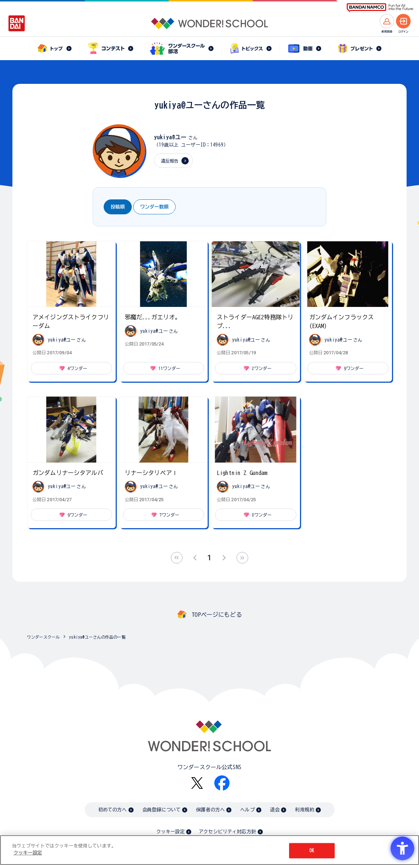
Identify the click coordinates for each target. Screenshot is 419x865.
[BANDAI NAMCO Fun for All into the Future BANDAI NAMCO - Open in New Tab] (380, 7)
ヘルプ (247, 809)
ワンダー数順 (154, 206)
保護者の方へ (210, 809)
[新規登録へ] (387, 21)
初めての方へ (112, 809)
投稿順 (118, 206)
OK (311, 850)
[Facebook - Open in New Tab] (222, 783)
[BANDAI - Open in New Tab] (16, 23)
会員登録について (161, 809)
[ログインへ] (403, 21)
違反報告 (170, 161)
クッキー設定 (170, 831)
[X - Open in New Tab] (197, 783)
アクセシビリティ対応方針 (227, 831)
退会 (275, 809)
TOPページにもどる (217, 614)
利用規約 (304, 809)
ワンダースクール (43, 637)
